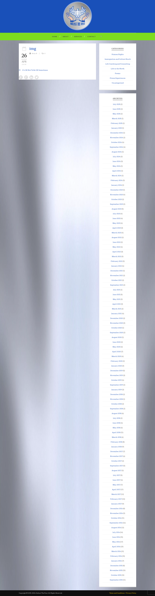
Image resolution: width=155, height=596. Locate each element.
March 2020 (116, 356)
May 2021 (116, 299)
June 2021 (116, 295)
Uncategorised (118, 83)
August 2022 (116, 237)
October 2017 (116, 461)
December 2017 (116, 451)
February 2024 (116, 180)
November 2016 (116, 513)
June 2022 (116, 242)
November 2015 (116, 570)
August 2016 (116, 528)
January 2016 (116, 561)
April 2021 (116, 304)
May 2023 (116, 223)
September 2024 (116, 147)
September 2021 (116, 285)
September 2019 (116, 385)
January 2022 (116, 266)
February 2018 (116, 442)
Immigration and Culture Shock (118, 59)
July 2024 (116, 157)
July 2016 (116, 532)
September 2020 (116, 333)
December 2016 (116, 509)
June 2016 (116, 537)
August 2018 (116, 413)
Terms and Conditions (117, 593)
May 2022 (116, 247)
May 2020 (116, 347)
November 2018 (116, 399)
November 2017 (116, 456)
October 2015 (116, 575)
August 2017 (116, 470)
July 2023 (116, 214)
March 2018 (116, 437)
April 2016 (116, 547)
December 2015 (116, 566)
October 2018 (116, 404)
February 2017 (116, 499)
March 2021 (116, 309)
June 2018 (116, 423)
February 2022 (116, 261)
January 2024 (116, 185)
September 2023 (116, 204)
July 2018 (116, 418)
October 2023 (116, 199)
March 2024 (116, 176)
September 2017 (116, 466)
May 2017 (116, 485)
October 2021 (116, 280)
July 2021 (116, 290)
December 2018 (116, 394)
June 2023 (116, 218)
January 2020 (116, 366)
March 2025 (116, 119)
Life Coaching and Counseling (117, 64)
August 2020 (117, 337)
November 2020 (116, 323)
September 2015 (116, 580)
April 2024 (116, 171)
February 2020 (116, 361)
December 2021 (116, 271)
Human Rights (118, 54)
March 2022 (116, 256)
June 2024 (117, 161)
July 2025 (116, 104)
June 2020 (117, 342)
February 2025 (116, 123)
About (66, 36)
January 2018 (116, 447)
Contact (91, 36)
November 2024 (116, 138)
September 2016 (116, 523)
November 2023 (116, 195)
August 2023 (116, 209)
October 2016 (116, 518)
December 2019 (116, 371)
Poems (117, 73)
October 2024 (116, 142)
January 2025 (116, 128)
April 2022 (116, 252)
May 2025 (116, 114)
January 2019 (116, 390)
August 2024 (117, 152)
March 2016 (116, 551)
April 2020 (116, 352)
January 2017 (116, 504)
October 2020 (116, 328)
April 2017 (116, 490)
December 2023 (116, 190)
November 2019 (116, 375)
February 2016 (116, 556)
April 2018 (116, 432)
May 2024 (117, 166)
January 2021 (116, 314)
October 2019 (116, 380)
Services (78, 36)
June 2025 (116, 109)
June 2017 (116, 480)
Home (54, 36)
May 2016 (116, 542)
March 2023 (116, 233)
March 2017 (116, 494)
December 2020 (116, 318)
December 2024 (116, 133)
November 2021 (116, 275)
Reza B (34, 53)
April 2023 (116, 228)
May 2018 (116, 428)
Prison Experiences (117, 78)
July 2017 (116, 475)
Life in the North (117, 69)
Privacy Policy (131, 593)
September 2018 (116, 409)
